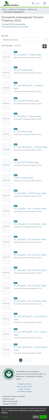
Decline (35, 417)
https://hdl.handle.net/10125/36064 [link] (15, 27)
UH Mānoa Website (24, 391)
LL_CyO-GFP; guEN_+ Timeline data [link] (30, 147)
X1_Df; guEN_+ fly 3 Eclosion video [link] (30, 270)
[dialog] (24, 413)
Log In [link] (37, 3)
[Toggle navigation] (44, 3)
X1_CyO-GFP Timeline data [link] (26, 100)
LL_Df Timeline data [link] (23, 131)
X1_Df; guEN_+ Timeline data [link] (27, 54)
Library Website (24, 389)
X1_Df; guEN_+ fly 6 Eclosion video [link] (30, 224)
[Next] (31, 360)
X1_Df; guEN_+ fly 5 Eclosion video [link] (30, 239)
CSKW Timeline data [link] (23, 177)
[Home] (10, 3)
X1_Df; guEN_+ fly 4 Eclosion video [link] (30, 254)
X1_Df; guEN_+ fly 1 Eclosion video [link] (30, 301)
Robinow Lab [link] (32, 9)
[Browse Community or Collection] (24, 40)
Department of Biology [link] (17, 9)
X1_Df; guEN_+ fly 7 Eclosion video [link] (30, 208)
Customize (4, 417)
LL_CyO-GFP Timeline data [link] (26, 162)
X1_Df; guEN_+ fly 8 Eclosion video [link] (30, 193)
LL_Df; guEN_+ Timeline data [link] (27, 116)
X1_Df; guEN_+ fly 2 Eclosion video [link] (30, 285)
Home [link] (4, 9)
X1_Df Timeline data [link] (23, 70)
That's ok (43, 417)
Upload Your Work (24, 384)
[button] (33, 3)
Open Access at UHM (24, 386)
